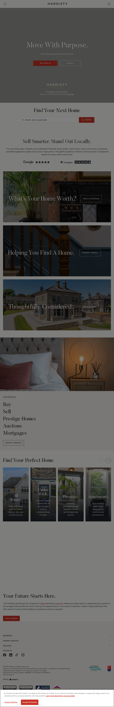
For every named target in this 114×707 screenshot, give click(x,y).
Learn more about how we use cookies (60, 696)
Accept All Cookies (29, 702)
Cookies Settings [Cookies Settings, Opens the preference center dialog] (10, 702)
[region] (57, 698)
